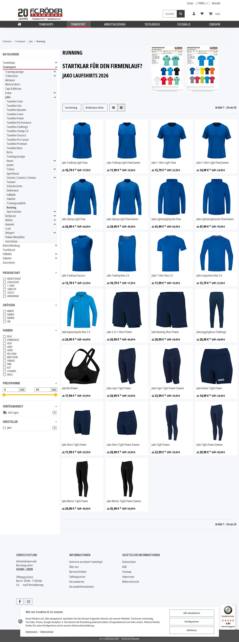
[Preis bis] (42, 389)
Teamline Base (14, 148)
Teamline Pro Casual (17, 140)
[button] (194, 14)
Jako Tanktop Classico (73, 275)
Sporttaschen (14, 212)
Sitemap (126, 572)
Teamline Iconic (15, 114)
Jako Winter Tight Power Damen (124, 501)
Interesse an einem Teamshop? (86, 562)
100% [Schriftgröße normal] (201, 3)
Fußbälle (11, 195)
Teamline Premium (17, 144)
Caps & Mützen (13, 89)
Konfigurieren (192, 621)
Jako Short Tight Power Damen (123, 445)
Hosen (10, 161)
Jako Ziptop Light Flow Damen (122, 219)
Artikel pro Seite (95, 107)
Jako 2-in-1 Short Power (119, 332)
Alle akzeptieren (191, 613)
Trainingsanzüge (14, 72)
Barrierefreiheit (77, 572)
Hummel (9, 224)
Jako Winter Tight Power (75, 501)
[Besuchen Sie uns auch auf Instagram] (28, 601)
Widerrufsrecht (130, 582)
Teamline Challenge (17, 127)
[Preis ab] (11, 389)
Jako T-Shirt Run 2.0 (162, 275)
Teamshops (9, 63)
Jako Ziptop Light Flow (73, 219)
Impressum (31, 631)
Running (11, 207)
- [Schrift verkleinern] (195, 3)
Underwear (13, 190)
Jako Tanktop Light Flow (74, 163)
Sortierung (71, 107)
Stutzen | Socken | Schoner (21, 178)
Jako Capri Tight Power (119, 388)
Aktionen (10, 80)
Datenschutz (46, 631)
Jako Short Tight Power (74, 445)
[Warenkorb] (214, 14)
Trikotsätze (11, 76)
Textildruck (9, 250)
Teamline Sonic (15, 101)
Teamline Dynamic (16, 110)
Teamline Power (15, 118)
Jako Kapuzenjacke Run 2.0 (76, 332)
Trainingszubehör (16, 203)
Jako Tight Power (161, 445)
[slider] (4, 395)
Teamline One (14, 106)
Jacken (10, 165)
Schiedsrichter (15, 186)
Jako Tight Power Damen (209, 445)
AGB (124, 567)
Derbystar (10, 216)
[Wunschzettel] (202, 14)
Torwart (11, 182)
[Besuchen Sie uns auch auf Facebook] (20, 601)
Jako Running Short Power (165, 332)
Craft (8, 229)
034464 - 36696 (24, 569)
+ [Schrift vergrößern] (207, 3)
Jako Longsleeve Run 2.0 (209, 275)
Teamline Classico (16, 135)
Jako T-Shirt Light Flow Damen (212, 163)
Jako (8, 97)
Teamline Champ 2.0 (17, 131)
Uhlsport (10, 233)
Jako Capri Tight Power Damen (168, 388)
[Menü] (234, 606)
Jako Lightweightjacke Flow (166, 219)
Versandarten (76, 582)
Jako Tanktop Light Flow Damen (123, 163)
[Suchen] (170, 14)
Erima (8, 93)
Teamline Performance (19, 122)
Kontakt (216, 3)
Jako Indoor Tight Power (209, 388)
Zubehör (11, 199)
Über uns (74, 567)
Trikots (10, 169)
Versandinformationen (81, 587)
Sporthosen (13, 173)
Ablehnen (192, 630)
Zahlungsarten (77, 577)
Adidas (9, 220)
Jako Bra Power (70, 388)
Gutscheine (11, 241)
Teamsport (9, 67)
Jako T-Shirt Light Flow (164, 163)
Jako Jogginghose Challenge (211, 332)
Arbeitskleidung (11, 245)
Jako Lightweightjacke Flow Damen (215, 219)
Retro (10, 152)
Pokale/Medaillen (15, 237)
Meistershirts (12, 84)
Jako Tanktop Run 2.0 (118, 275)
